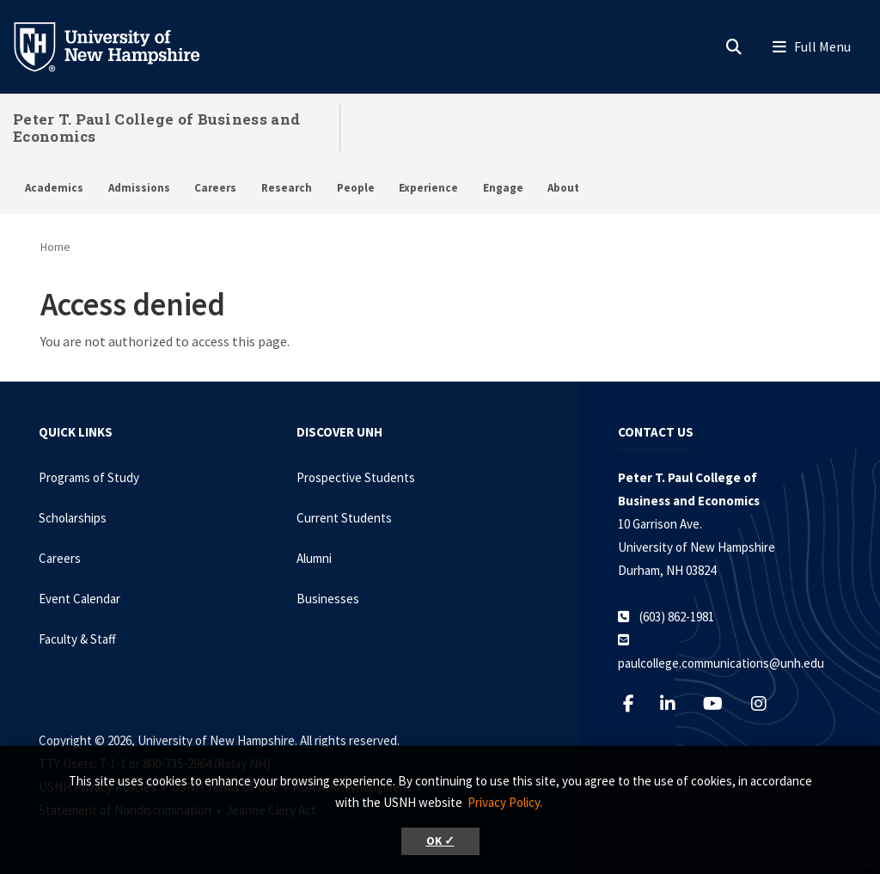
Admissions (139, 187)
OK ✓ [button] (440, 841)
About (563, 187)
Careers (215, 187)
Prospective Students (355, 477)
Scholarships (73, 518)
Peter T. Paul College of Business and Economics (156, 127)
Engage (503, 187)
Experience (428, 187)
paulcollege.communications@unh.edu (721, 663)
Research (286, 187)
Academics (54, 187)
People (356, 187)
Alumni (314, 558)
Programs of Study (89, 477)
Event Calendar (79, 598)
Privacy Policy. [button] (505, 802)
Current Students (344, 518)
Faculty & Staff (77, 639)
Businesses (327, 598)
